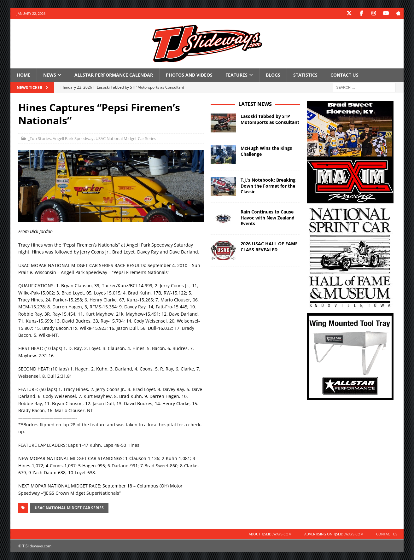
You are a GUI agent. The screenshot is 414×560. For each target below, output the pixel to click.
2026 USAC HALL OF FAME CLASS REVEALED (269, 246)
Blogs (273, 75)
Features (236, 75)
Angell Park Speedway (73, 138)
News (49, 75)
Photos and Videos (189, 75)
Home (23, 75)
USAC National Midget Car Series (126, 138)
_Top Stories (39, 138)
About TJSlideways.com (270, 534)
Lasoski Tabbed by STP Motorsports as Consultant (270, 119)
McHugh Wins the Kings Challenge (266, 151)
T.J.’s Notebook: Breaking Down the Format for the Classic (268, 185)
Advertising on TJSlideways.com (334, 534)
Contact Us (344, 75)
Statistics (305, 75)
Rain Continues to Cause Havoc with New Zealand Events (267, 217)
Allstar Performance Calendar (113, 75)
